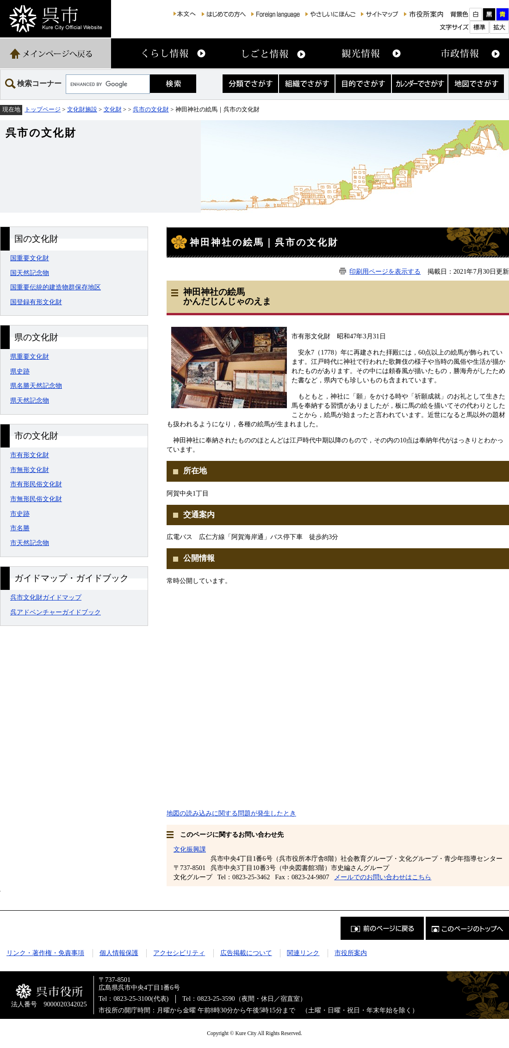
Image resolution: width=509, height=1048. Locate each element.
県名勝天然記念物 (36, 385)
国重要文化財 (29, 258)
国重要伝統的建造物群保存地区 (55, 287)
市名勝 (20, 528)
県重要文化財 (29, 356)
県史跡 (20, 371)
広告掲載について (246, 952)
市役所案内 (351, 952)
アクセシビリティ (179, 952)
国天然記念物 (29, 272)
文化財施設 (82, 109)
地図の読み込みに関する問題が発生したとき (231, 813)
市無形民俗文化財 (36, 499)
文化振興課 (190, 849)
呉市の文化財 (151, 109)
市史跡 (20, 513)
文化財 (113, 109)
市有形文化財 (29, 455)
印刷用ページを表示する (385, 271)
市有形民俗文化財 (36, 484)
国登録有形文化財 (36, 302)
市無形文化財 (29, 469)
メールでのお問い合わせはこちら (382, 877)
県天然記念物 (29, 400)
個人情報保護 (118, 952)
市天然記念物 (29, 542)
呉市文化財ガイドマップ (45, 597)
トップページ (43, 109)
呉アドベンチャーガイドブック (55, 612)
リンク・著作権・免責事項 (45, 952)
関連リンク (303, 952)
